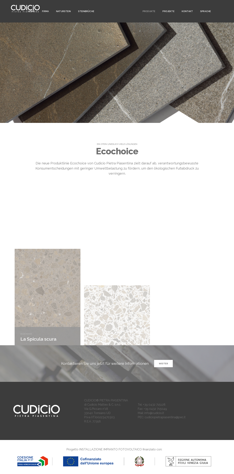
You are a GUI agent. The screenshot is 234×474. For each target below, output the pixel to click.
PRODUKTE (147, 6)
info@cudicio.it (154, 413)
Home (30, 6)
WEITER (163, 363)
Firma (44, 6)
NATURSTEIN (62, 6)
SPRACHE (204, 6)
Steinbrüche (85, 6)
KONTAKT (185, 6)
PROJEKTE (167, 6)
